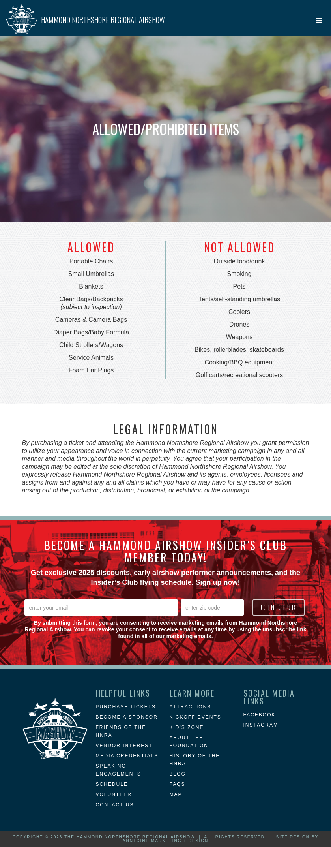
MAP (176, 794)
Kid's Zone (187, 727)
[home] (85, 16)
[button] (319, 20)
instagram (260, 725)
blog (178, 774)
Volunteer (114, 794)
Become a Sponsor (127, 717)
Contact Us (115, 805)
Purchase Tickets (126, 707)
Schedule (112, 784)
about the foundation (189, 741)
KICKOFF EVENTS (195, 717)
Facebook (259, 714)
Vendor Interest (124, 745)
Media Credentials (127, 756)
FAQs (177, 784)
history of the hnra (195, 759)
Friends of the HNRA (121, 731)
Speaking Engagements (118, 770)
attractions (190, 707)
